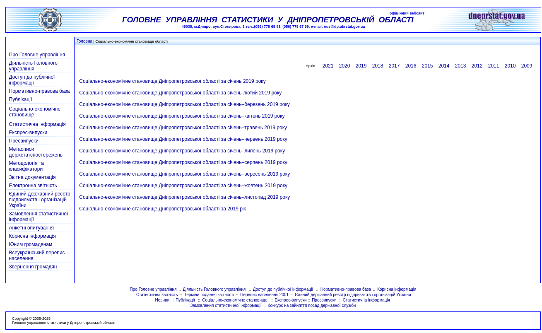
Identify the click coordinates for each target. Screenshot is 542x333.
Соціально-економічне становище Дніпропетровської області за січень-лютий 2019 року (180, 93)
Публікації (20, 99)
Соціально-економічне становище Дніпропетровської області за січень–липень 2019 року (182, 151)
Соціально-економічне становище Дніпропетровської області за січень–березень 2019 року (184, 104)
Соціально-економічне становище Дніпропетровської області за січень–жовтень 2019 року (183, 185)
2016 (411, 66)
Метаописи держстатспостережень (36, 152)
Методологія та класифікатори (26, 166)
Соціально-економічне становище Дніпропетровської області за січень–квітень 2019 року (181, 116)
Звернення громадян (33, 267)
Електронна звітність (33, 185)
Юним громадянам (31, 244)
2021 (328, 66)
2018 (377, 66)
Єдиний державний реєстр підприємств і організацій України (39, 199)
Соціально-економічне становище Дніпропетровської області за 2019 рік (162, 209)
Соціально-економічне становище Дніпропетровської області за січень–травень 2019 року (183, 127)
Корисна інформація (32, 236)
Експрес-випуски (28, 132)
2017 (394, 66)
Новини (162, 300)
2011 (493, 66)
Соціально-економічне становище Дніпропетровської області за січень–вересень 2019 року (184, 174)
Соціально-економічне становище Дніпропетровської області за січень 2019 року (172, 81)
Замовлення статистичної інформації (226, 305)
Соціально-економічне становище (235, 300)
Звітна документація (32, 177)
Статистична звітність (157, 294)
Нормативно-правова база (39, 91)
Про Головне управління (37, 55)
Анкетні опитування (31, 228)
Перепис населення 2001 (264, 294)
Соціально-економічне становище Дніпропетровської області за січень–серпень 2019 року (183, 162)
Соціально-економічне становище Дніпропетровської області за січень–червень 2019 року (183, 139)
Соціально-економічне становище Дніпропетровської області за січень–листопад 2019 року (184, 197)
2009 (526, 66)
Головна (84, 41)
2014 (444, 66)
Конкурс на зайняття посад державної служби (312, 305)
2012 (477, 66)
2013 (460, 66)
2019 (361, 66)
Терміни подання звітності (209, 294)
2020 (344, 66)
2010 (510, 66)
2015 (427, 66)
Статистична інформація (37, 124)
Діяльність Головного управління (33, 66)
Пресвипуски (24, 141)
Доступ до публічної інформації (32, 80)
